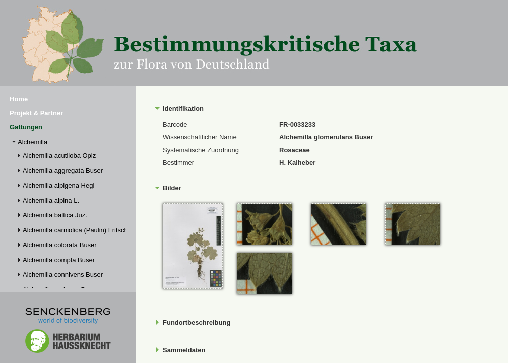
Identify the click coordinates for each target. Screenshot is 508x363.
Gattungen (26, 127)
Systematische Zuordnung (201, 150)
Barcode (175, 124)
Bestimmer (178, 162)
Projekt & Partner (36, 113)
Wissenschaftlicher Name (200, 137)
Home (19, 99)
